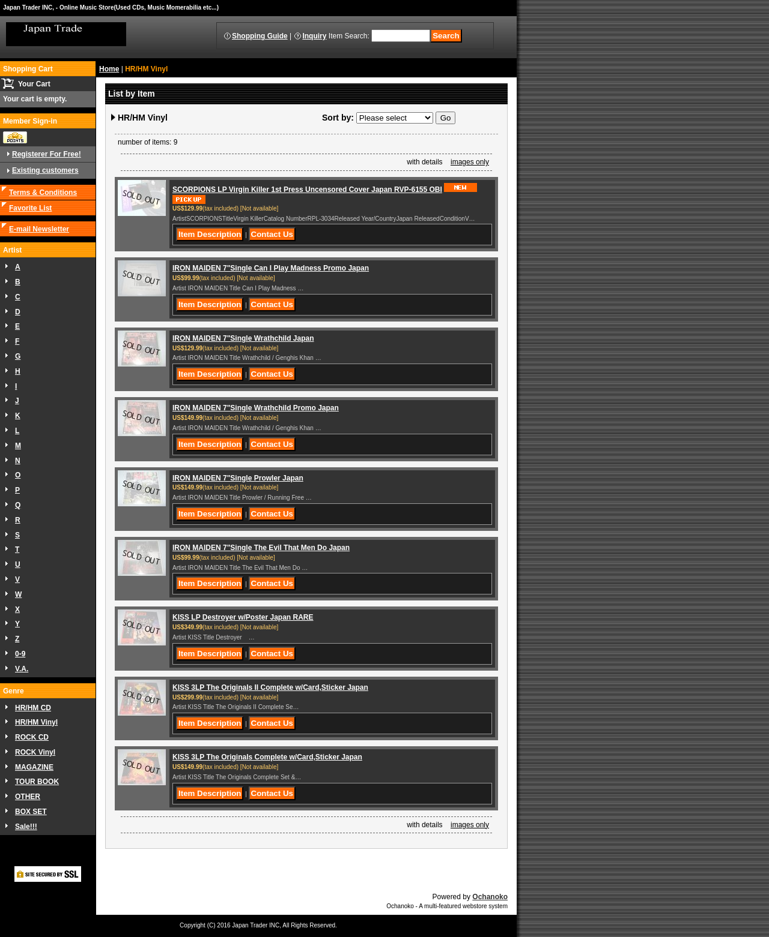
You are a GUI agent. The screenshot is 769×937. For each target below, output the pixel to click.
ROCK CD (32, 737)
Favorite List (30, 208)
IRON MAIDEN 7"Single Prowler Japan (237, 478)
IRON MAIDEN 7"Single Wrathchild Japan (243, 338)
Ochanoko (490, 897)
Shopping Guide (260, 36)
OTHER (27, 796)
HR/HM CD (33, 708)
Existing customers (45, 170)
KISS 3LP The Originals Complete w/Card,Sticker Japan (267, 757)
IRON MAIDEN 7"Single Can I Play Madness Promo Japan (270, 268)
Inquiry (314, 36)
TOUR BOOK (37, 781)
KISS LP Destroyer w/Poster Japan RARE (243, 617)
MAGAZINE (34, 767)
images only (470, 162)
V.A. (21, 669)
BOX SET (31, 811)
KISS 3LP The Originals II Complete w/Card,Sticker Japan (270, 687)
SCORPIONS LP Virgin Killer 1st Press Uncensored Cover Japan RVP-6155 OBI (307, 189)
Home (109, 69)
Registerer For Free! (46, 154)
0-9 (20, 654)
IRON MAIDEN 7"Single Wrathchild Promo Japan (255, 408)
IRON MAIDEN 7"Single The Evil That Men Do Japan (261, 547)
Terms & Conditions (43, 192)
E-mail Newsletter (39, 229)
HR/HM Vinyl (36, 722)
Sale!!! (26, 826)
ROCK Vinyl (35, 752)
